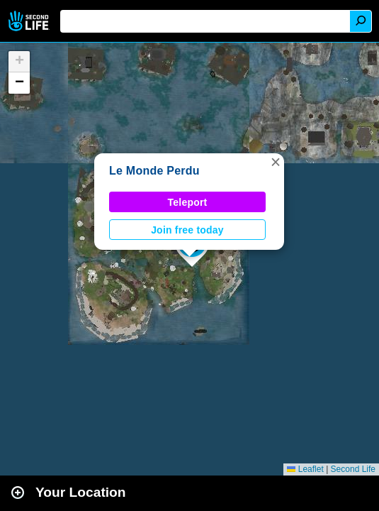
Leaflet (305, 469)
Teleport (188, 202)
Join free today (187, 230)
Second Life (30, 21)
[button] (275, 161)
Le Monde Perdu (154, 171)
